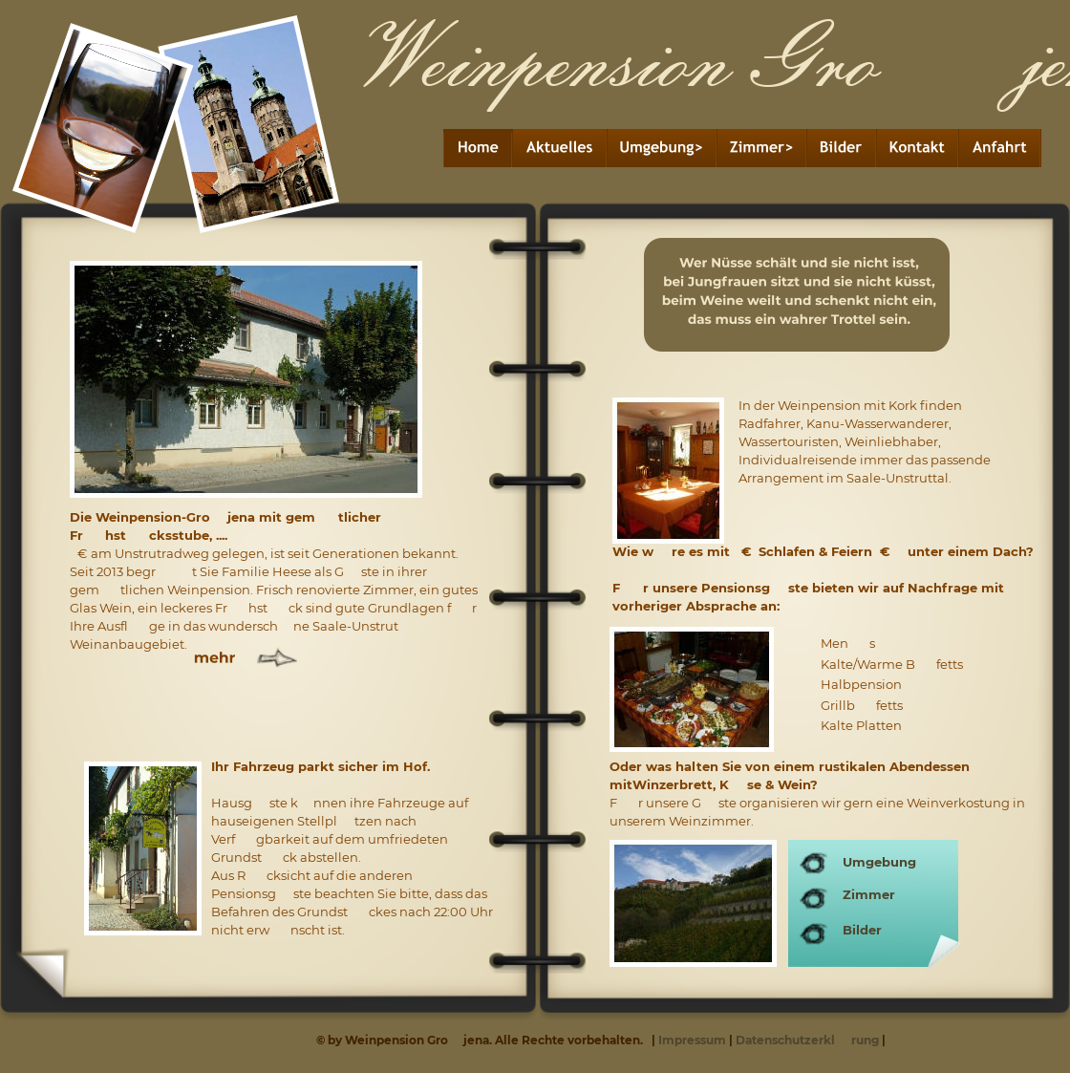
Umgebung (879, 861)
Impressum (693, 1040)
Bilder (862, 929)
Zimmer (869, 894)
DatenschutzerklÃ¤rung (807, 1040)
